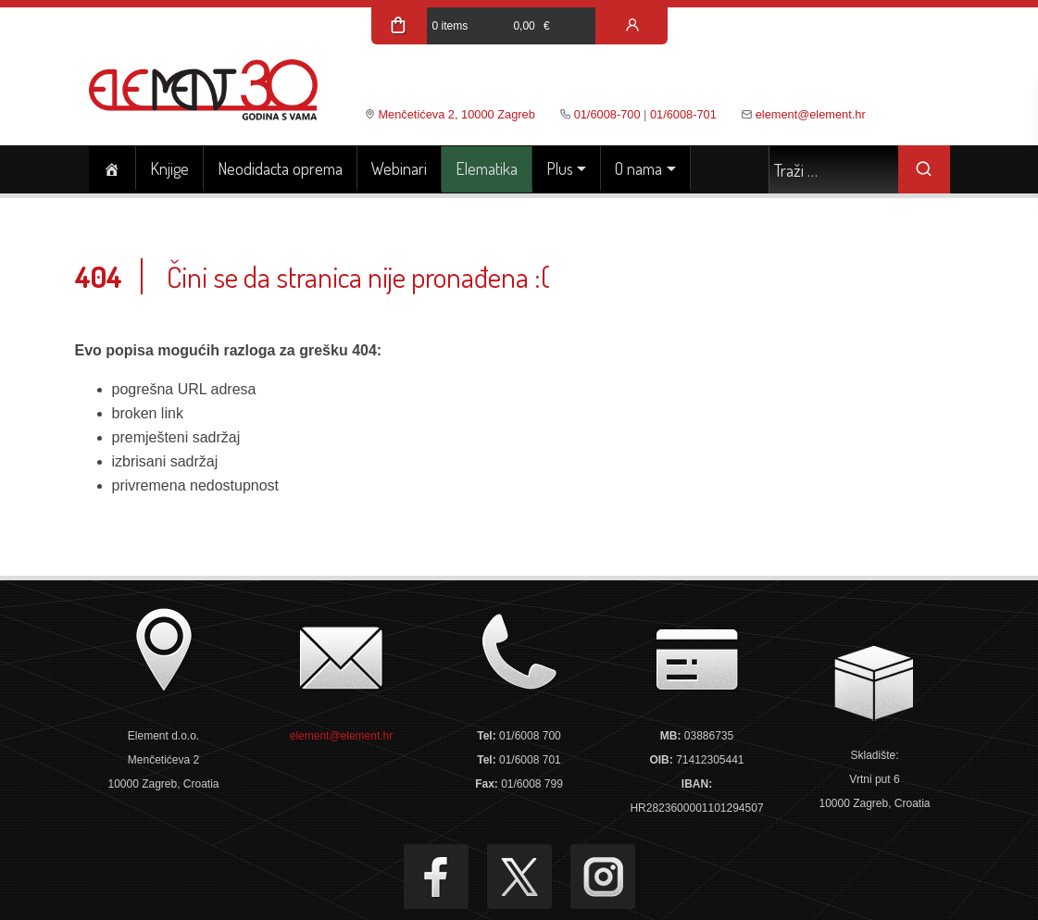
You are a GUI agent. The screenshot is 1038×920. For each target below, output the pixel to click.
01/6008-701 (683, 114)
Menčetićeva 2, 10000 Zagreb (456, 114)
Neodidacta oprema (280, 168)
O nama (638, 168)
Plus (559, 168)
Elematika (487, 168)
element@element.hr (811, 114)
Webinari (399, 168)
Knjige (169, 168)
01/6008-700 (607, 114)
